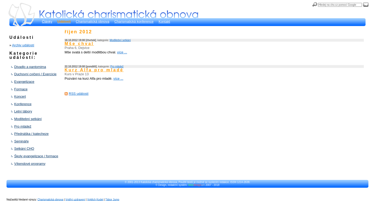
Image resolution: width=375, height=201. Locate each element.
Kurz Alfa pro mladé (94, 70)
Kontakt (164, 21)
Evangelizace (24, 82)
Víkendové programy (30, 164)
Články (47, 21)
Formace (21, 89)
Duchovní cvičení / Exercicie (35, 74)
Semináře (21, 141)
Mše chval (79, 43)
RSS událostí (79, 94)
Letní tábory (23, 111)
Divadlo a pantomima (30, 67)
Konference (23, 104)
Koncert (20, 96)
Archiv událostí (23, 45)
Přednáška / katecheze (31, 134)
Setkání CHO (24, 148)
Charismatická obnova (92, 21)
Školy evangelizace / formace (36, 156)
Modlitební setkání (28, 119)
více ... (122, 52)
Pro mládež (23, 126)
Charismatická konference (133, 21)
